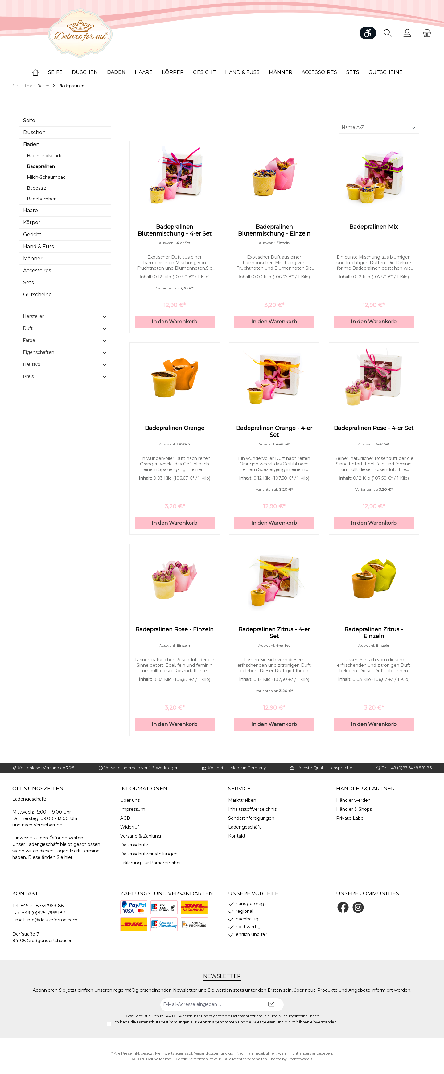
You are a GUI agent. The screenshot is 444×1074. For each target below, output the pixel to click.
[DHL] (133, 924)
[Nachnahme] (194, 907)
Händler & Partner (365, 788)
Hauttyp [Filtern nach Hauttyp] (65, 364)
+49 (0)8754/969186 (42, 905)
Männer (33, 258)
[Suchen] (387, 33)
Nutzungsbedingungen (298, 1016)
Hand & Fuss (38, 246)
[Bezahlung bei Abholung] (164, 907)
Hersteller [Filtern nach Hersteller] (65, 316)
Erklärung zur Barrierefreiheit (151, 863)
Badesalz (36, 188)
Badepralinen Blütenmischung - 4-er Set (175, 230)
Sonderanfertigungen (251, 818)
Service (239, 788)
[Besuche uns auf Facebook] (343, 907)
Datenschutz (134, 845)
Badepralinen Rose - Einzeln (174, 633)
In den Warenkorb (174, 323)
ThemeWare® (300, 1058)
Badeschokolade (45, 155)
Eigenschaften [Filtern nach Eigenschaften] (65, 352)
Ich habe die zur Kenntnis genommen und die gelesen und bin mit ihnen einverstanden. (226, 1022)
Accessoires (37, 270)
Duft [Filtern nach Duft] (65, 328)
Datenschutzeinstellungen (149, 854)
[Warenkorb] (425, 33)
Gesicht (32, 234)
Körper (31, 222)
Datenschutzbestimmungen (163, 1022)
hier (68, 857)
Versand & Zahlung (140, 836)
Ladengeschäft (244, 827)
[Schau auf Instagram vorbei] (358, 907)
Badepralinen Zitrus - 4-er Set (274, 636)
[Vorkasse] (164, 924)
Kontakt (236, 836)
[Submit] (271, 1004)
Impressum (132, 809)
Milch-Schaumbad (46, 177)
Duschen (34, 132)
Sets (28, 282)
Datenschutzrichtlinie (250, 1016)
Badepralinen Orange (174, 430)
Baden (31, 144)
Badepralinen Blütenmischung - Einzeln (274, 230)
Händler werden (353, 800)
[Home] (40, 72)
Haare (30, 210)
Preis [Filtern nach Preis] (65, 376)
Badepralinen (41, 166)
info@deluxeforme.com (52, 920)
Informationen (143, 788)
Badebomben (42, 199)
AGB (125, 818)
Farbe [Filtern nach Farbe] (65, 340)
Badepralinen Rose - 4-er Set (373, 430)
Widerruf (129, 827)
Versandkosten (207, 1053)
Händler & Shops (354, 809)
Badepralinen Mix (373, 226)
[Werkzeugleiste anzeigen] (368, 33)
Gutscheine (37, 294)
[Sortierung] (379, 127)
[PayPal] (133, 907)
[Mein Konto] (407, 33)
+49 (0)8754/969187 (43, 913)
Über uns (130, 800)
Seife (29, 120)
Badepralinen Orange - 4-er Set (274, 433)
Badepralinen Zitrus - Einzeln (373, 636)
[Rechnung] (194, 924)
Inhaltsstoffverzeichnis (252, 809)
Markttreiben (242, 800)
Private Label (350, 818)
